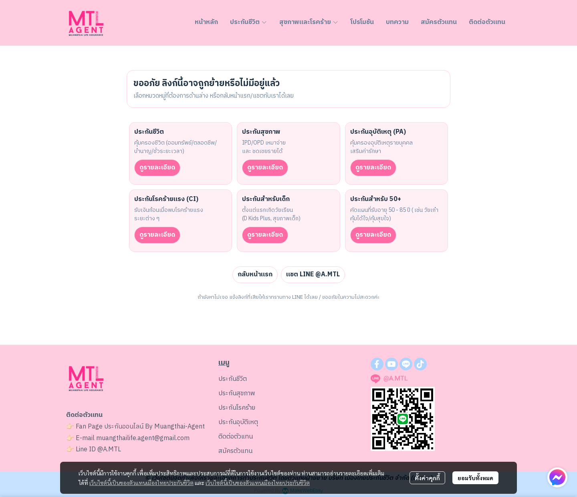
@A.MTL (109, 449)
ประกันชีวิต (232, 379)
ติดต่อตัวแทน (235, 436)
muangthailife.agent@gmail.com (143, 438)
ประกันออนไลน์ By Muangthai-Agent (154, 426)
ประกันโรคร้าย (236, 407)
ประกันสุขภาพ (236, 393)
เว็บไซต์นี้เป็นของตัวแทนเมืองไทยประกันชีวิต (141, 482)
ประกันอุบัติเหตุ (238, 422)
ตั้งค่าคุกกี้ (427, 477)
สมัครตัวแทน (235, 451)
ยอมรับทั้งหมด (475, 477)
